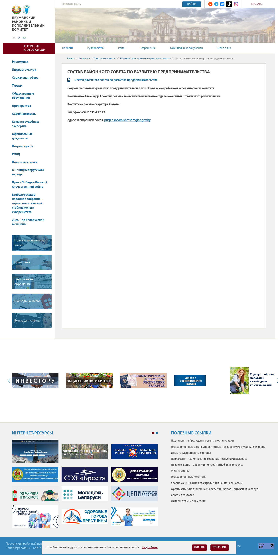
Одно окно (224, 48)
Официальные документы (186, 48)
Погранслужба (22, 146)
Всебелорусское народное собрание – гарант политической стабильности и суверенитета (27, 203)
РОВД (16, 154)
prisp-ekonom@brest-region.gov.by (127, 120)
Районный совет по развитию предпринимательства (145, 59)
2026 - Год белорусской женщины (28, 222)
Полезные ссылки (24, 162)
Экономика (22, 61)
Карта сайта (257, 4)
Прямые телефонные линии (29, 243)
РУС (13, 38)
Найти (191, 4)
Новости (67, 48)
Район (122, 48)
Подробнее (150, 547)
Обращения (148, 48)
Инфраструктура (26, 69)
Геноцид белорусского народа (28, 172)
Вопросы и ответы (27, 320)
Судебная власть (24, 113)
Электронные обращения (23, 282)
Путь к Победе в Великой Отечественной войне (29, 184)
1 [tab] (153, 433)
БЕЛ (24, 38)
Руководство (95, 48)
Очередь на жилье (27, 301)
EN (19, 38)
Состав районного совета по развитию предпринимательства (116, 80)
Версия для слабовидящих (35, 48)
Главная (71, 59)
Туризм (17, 85)
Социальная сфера (27, 77)
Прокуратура (23, 105)
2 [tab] (157, 433)
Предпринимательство (105, 59)
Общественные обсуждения (23, 96)
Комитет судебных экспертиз (25, 124)
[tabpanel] (85, 486)
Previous (10, 380)
